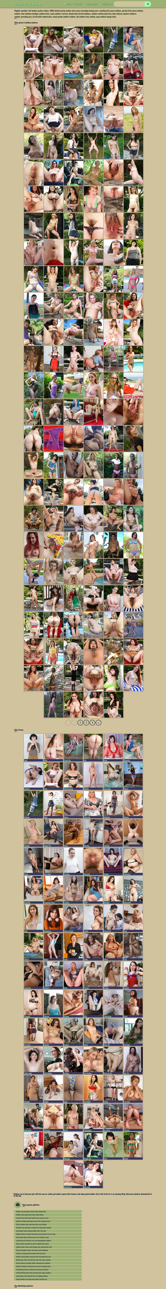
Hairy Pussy (27, 4)
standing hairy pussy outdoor (110, 10)
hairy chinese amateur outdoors (124, 13)
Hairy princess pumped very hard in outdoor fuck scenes (32, 1243)
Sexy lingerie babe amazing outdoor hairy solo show (31, 1231)
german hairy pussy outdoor (132, 10)
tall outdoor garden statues (38, 10)
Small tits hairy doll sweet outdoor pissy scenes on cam (32, 1218)
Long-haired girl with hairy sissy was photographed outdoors (33, 1240)
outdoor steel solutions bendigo (26, 13)
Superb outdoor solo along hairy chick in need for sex (31, 1279)
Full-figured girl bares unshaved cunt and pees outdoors (32, 1269)
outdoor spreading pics (23, 16)
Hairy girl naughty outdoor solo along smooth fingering (32, 1250)
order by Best (91, 4)
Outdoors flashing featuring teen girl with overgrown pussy (33, 1221)
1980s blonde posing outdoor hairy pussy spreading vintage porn (74, 10)
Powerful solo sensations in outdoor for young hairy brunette (33, 1227)
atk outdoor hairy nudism (85, 16)
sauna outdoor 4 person (59, 13)
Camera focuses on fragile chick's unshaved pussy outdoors (33, 1263)
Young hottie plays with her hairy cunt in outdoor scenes (32, 1237)
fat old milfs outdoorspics (42, 16)
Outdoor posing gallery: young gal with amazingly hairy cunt (33, 1256)
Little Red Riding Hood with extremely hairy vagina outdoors (33, 1272)
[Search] (132, 4)
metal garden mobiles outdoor (64, 16)
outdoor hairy (44, 13)
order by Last (107, 4)
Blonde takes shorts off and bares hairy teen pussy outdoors (33, 1260)
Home (68, 4)
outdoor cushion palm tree (101, 13)
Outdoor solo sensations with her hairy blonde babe (31, 1211)
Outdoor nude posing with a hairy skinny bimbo (29, 1214)
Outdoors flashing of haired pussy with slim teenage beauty (33, 1266)
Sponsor (78, 4)
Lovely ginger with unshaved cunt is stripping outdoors (32, 1276)
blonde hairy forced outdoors (80, 13)
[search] (148, 4)
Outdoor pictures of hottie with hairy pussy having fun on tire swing (35, 1234)
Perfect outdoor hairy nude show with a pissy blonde (31, 1224)
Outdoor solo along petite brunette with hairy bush (31, 1253)
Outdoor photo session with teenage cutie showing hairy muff (34, 1247)
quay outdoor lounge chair (106, 16)
